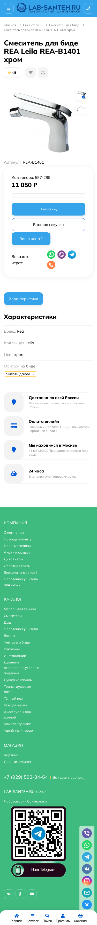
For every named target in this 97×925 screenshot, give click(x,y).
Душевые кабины (18, 680)
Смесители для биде (64, 25)
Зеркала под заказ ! (20, 572)
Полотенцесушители (21, 629)
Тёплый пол (13, 698)
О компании (14, 532)
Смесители (31, 25)
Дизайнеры (13, 559)
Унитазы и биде (17, 642)
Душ (7, 622)
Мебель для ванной (20, 609)
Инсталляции (15, 656)
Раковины (12, 649)
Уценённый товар (18, 730)
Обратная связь (17, 566)
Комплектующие (17, 724)
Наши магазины (17, 546)
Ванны (9, 635)
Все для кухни (15, 705)
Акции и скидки (17, 552)
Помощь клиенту (18, 539)
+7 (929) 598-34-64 (26, 777)
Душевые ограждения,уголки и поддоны (21, 667)
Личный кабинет (17, 762)
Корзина (11, 755)
